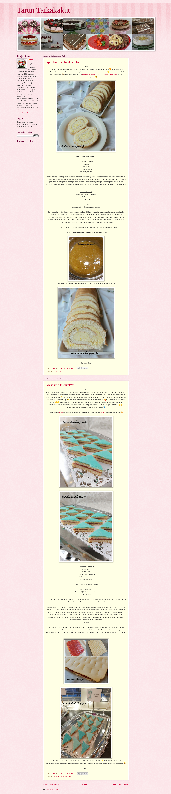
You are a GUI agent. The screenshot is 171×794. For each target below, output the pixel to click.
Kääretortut (57, 371)
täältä (61, 412)
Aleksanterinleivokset (60, 385)
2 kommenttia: (69, 773)
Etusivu (85, 784)
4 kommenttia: (69, 368)
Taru (31, 60)
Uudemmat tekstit (51, 784)
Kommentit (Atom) (53, 789)
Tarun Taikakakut (43, 10)
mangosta (104, 74)
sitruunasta (113, 74)
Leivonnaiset (57, 776)
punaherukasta (95, 74)
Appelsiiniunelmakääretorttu (64, 62)
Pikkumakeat (66, 776)
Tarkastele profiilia (23, 113)
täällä (102, 412)
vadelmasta (86, 74)
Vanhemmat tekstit (120, 784)
